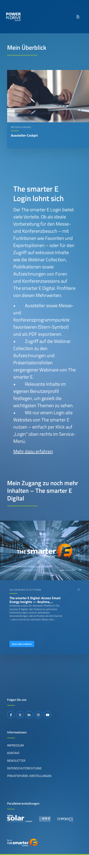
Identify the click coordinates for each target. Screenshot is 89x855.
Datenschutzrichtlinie (24, 768)
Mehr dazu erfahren (33, 451)
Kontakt (13, 753)
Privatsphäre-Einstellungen (29, 775)
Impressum (15, 745)
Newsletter (16, 760)
